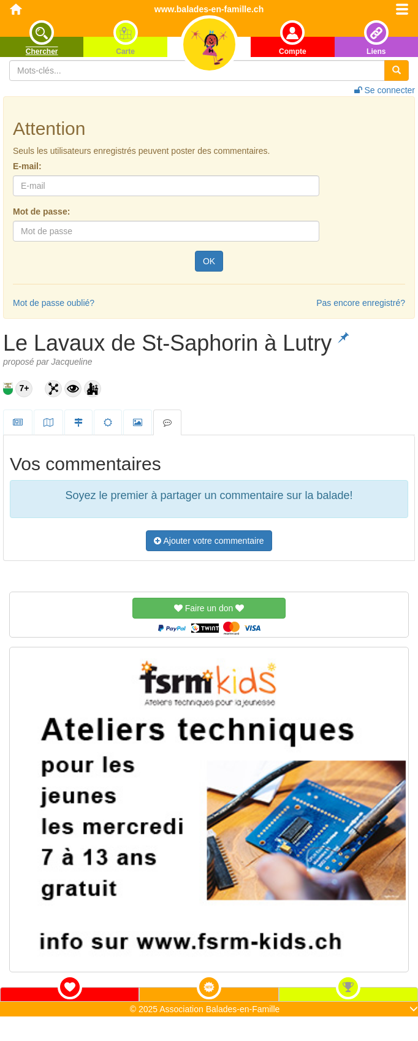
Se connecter (384, 90)
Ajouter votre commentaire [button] (209, 541)
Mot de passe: (41, 211)
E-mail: (27, 166)
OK (209, 261)
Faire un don (209, 608)
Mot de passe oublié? (53, 303)
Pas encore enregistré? (360, 303)
